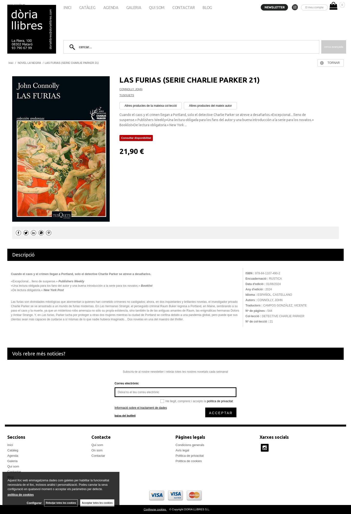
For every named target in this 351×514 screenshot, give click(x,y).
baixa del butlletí (125, 415)
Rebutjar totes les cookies (61, 503)
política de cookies (21, 494)
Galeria (133, 7)
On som (97, 450)
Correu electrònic (127, 383)
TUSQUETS (126, 95)
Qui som (157, 7)
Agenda (110, 7)
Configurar (34, 503)
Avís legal (182, 450)
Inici (67, 7)
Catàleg (87, 7)
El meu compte (314, 7)
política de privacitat (220, 401)
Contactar (183, 7)
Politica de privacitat (190, 455)
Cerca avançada (333, 46)
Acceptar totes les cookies (97, 503)
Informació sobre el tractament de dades (141, 407)
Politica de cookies (189, 461)
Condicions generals (190, 445)
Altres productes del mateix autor (210, 105)
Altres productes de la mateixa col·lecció (151, 105)
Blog (207, 7)
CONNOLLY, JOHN (130, 89)
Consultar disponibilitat (136, 137)
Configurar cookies (155, 509)
